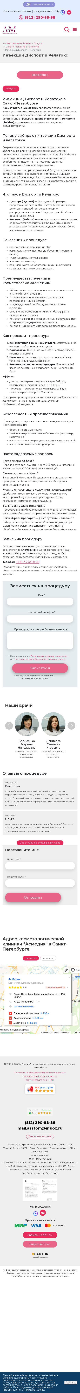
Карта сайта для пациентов (40, 1080)
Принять (70, 1382)
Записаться (40, 668)
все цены (11, 88)
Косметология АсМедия (17, 43)
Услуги (38, 43)
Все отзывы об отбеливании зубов (40, 842)
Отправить (33, 897)
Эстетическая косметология (22, 46)
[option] (27, 735)
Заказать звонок (40, 1136)
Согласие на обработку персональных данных (40, 1073)
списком (48, 958)
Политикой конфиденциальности (49, 656)
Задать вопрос (40, 1244)
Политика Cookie (33, 1389)
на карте (31, 958)
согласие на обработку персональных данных (40, 659)
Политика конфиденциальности (40, 1076)
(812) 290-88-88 (40, 17)
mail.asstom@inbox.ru (40, 1128)
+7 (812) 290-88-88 (27, 561)
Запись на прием (40, 1235)
